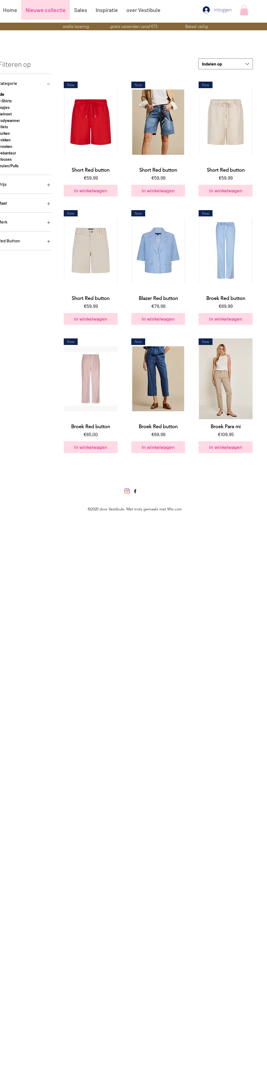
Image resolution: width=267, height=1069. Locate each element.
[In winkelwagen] (91, 190)
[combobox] (225, 63)
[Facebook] (135, 491)
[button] (244, 10)
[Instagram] (127, 491)
